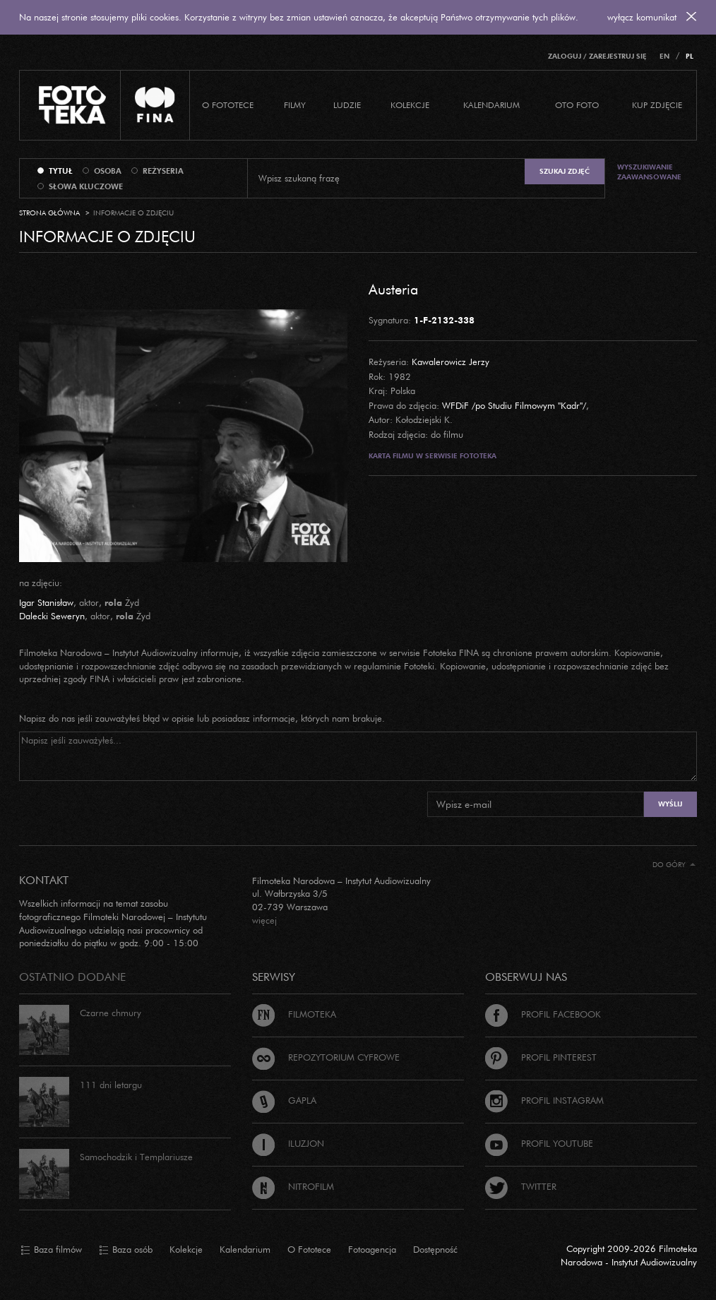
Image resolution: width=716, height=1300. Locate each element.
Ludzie (347, 105)
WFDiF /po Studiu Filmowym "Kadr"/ (514, 405)
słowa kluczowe (86, 186)
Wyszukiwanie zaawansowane (649, 171)
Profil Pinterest (541, 1057)
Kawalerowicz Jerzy (450, 361)
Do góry (674, 864)
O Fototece (227, 105)
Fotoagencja (372, 1249)
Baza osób (126, 1250)
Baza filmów (51, 1250)
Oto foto (577, 105)
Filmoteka (294, 1014)
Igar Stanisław (46, 602)
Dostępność (435, 1249)
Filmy (295, 105)
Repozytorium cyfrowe (326, 1057)
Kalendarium (491, 105)
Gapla (284, 1100)
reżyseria (163, 171)
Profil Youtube (539, 1143)
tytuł (61, 171)
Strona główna (49, 212)
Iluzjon (288, 1143)
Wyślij (670, 804)
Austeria (393, 289)
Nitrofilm (293, 1186)
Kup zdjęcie (657, 105)
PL (689, 56)
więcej (264, 920)
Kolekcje (409, 105)
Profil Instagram (544, 1100)
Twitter (520, 1186)
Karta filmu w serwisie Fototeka (432, 455)
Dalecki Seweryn (52, 615)
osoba (107, 171)
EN (664, 56)
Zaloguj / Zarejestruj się (597, 56)
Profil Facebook (543, 1014)
